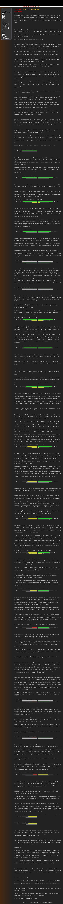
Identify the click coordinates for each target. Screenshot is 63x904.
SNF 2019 (3, 29)
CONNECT (38, 6)
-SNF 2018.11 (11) (6, 28)
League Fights (4, 11)
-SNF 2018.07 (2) (5, 25)
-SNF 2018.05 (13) (6, 23)
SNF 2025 (3, 35)
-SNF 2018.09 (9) (5, 26)
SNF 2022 (3, 33)
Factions (3, 8)
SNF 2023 (3, 34)
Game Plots (4, 9)
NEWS (24, 6)
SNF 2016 (3, 17)
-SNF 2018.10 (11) (6, 27)
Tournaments (4, 36)
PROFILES (32, 6)
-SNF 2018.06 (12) (6, 24)
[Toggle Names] (18, 11)
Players (3, 14)
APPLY (29, 6)
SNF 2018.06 (17, 9)
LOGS (35, 6)
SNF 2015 (3, 16)
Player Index (4, 37)
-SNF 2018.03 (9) (5, 21)
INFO (26, 6)
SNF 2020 (3, 30)
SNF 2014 (3, 15)
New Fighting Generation (6, 12)
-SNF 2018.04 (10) (6, 22)
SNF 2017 (3, 18)
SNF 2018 (3, 19)
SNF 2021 (3, 32)
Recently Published (5, 38)
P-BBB (3, 13)
